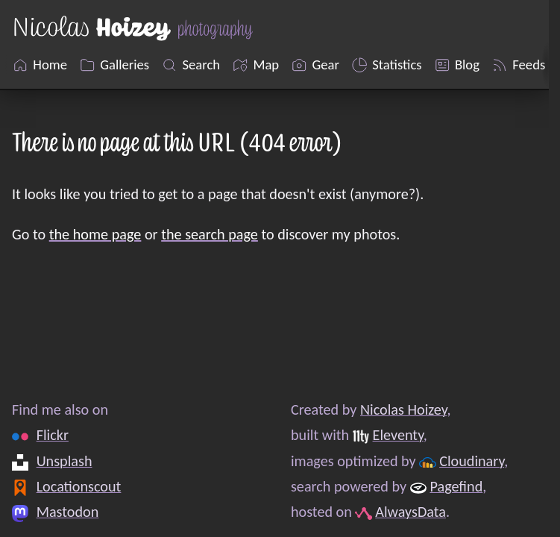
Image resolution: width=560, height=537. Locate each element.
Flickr (53, 436)
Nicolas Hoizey (403, 409)
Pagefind (456, 486)
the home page (95, 234)
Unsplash (64, 461)
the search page (209, 234)
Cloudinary (471, 461)
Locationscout (79, 486)
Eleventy (398, 436)
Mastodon (68, 512)
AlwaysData (410, 512)
